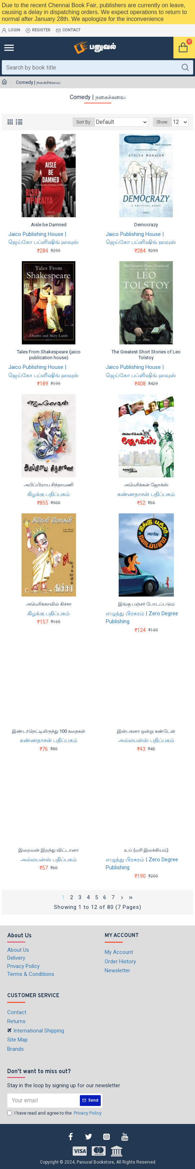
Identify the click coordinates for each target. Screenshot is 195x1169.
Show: (162, 122)
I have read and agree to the (55, 1113)
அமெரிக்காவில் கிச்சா (49, 604)
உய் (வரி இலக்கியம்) (146, 850)
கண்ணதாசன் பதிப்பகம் (146, 494)
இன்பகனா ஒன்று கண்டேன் (146, 731)
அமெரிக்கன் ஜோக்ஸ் (146, 484)
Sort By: (83, 122)
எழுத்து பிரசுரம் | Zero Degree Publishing (142, 617)
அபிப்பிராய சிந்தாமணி (48, 484)
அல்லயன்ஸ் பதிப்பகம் (146, 740)
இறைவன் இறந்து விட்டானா (48, 850)
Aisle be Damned (49, 224)
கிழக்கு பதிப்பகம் (48, 494)
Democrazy (146, 224)
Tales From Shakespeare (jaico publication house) (49, 355)
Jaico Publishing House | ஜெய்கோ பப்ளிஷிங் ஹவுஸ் (43, 238)
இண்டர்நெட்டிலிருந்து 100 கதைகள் (48, 731)
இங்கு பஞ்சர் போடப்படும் (146, 604)
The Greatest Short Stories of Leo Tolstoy (146, 355)
